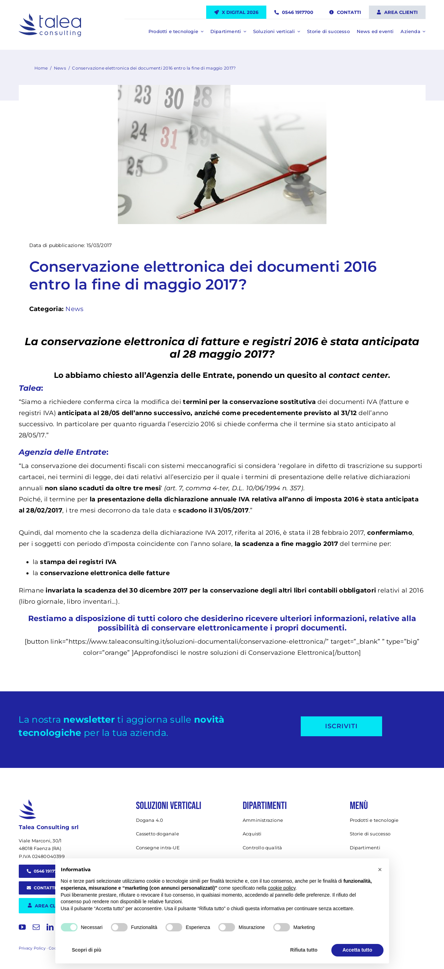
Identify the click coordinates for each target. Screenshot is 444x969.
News (60, 68)
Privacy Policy (32, 948)
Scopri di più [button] (87, 950)
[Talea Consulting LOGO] (49, 16)
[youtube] (22, 927)
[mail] (36, 927)
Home (41, 68)
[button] (380, 869)
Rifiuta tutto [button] (303, 950)
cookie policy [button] (281, 888)
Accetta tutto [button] (357, 950)
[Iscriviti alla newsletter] (341, 726)
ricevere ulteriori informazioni (305, 618)
